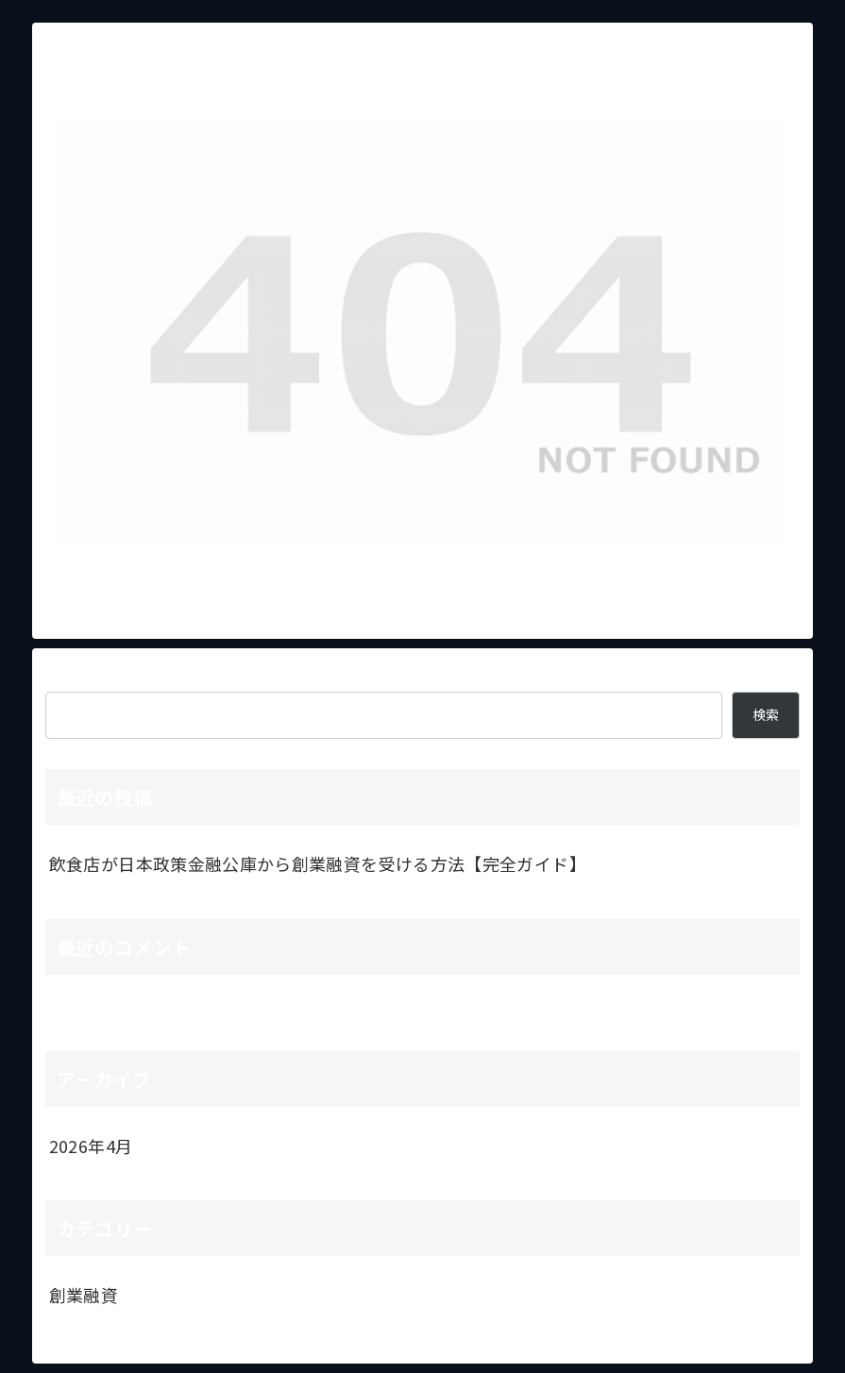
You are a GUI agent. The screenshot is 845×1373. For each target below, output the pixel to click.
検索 (62, 675)
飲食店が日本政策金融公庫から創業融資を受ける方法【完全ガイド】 (317, 863)
